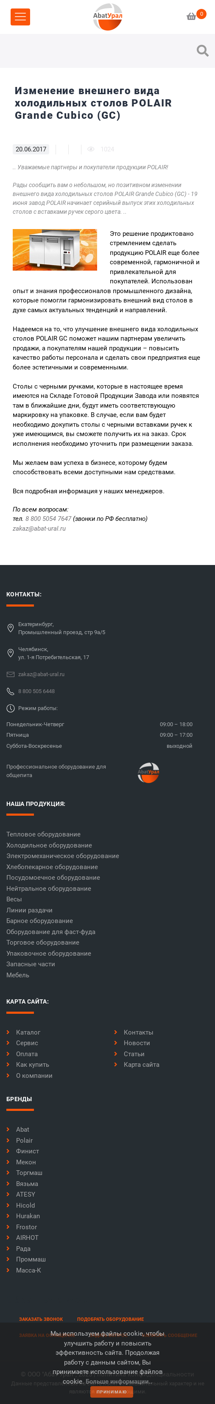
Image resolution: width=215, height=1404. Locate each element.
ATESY (20, 1194)
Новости (132, 1043)
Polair (19, 1140)
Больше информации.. (119, 1381)
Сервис (22, 1043)
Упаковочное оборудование (48, 953)
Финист (22, 1151)
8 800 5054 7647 (48, 519)
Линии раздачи (29, 910)
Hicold (20, 1205)
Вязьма (22, 1184)
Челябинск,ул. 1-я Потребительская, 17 (53, 653)
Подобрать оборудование (110, 1319)
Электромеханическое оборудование (62, 856)
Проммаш (26, 1259)
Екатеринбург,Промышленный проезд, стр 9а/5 (61, 628)
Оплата (22, 1054)
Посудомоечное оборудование (53, 877)
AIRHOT (22, 1238)
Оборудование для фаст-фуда (50, 932)
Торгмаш (24, 1173)
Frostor (21, 1227)
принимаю (112, 1392)
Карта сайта (136, 1064)
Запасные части (30, 964)
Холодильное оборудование (49, 845)
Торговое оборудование (42, 942)
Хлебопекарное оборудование (52, 867)
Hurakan (23, 1216)
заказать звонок (41, 1319)
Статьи (129, 1054)
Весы (14, 899)
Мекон (21, 1162)
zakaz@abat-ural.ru (39, 528)
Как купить (27, 1064)
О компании (29, 1076)
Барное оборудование (39, 921)
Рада (18, 1249)
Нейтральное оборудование (48, 888)
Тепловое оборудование (43, 834)
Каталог (23, 1032)
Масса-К (23, 1270)
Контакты (134, 1032)
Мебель (17, 975)
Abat (17, 1129)
